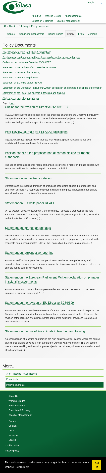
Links (81, 34)
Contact (11, 34)
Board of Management (68, 21)
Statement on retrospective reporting (21, 72)
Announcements (73, 16)
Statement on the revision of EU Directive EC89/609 (29, 67)
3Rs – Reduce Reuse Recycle (21, 373)
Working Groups (53, 16)
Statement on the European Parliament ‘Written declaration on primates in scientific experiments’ (52, 87)
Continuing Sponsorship (31, 34)
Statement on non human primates (20, 77)
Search (12, 440)
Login (91, 2)
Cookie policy (12, 445)
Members (92, 34)
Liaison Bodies (55, 34)
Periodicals (12, 379)
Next (12, 103)
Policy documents (40, 26)
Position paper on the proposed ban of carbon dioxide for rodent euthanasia (41, 57)
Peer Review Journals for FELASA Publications (26, 52)
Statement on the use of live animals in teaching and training (33, 93)
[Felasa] (17, 7)
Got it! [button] (97, 465)
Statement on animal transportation (20, 98)
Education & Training (42, 21)
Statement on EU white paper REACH (22, 82)
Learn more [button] (22, 467)
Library (24, 26)
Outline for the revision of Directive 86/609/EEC (26, 62)
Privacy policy (12, 450)
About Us (36, 16)
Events (12, 421)
